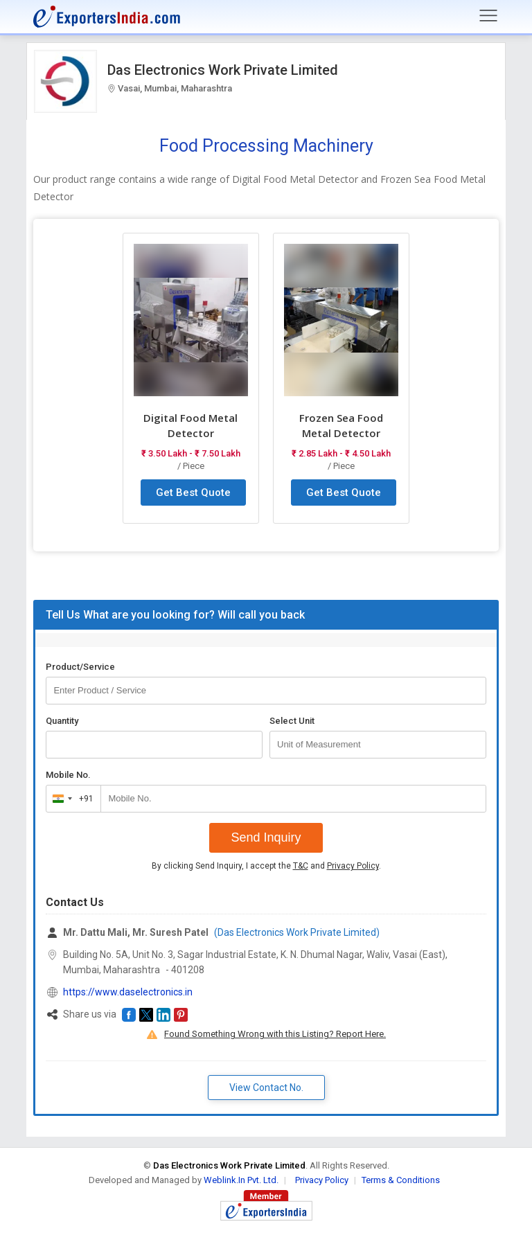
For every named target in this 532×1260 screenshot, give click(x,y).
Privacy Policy (353, 866)
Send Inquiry (266, 837)
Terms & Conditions (401, 1180)
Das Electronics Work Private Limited (222, 70)
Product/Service (80, 667)
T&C (300, 866)
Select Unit (291, 721)
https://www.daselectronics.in (128, 991)
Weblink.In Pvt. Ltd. (241, 1180)
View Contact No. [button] (266, 1087)
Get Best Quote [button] (193, 492)
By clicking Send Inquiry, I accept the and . (266, 866)
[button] (129, 1015)
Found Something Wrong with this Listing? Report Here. (275, 1034)
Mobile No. (68, 775)
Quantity (62, 721)
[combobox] (70, 798)
